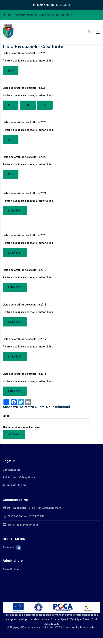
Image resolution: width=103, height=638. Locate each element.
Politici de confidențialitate (19, 477)
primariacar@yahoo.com (20, 524)
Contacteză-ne (11, 469)
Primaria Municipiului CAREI (39, 627)
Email (6, 415)
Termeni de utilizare (15, 485)
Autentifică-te (11, 569)
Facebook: (12, 547)
